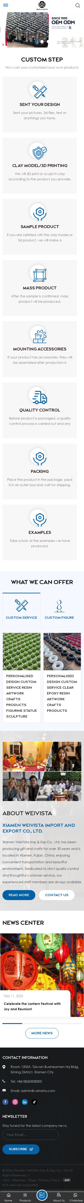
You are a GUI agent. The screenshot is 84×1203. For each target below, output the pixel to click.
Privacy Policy (49, 1180)
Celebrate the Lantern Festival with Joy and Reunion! (32, 1006)
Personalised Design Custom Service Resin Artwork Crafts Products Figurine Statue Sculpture (21, 696)
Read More (19, 895)
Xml (6, 1180)
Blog (32, 1180)
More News (42, 1033)
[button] (35, 41)
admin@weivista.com (38, 1090)
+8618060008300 (29, 1081)
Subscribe (21, 1149)
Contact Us (56, 895)
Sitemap (19, 1180)
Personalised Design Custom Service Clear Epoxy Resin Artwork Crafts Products (62, 693)
